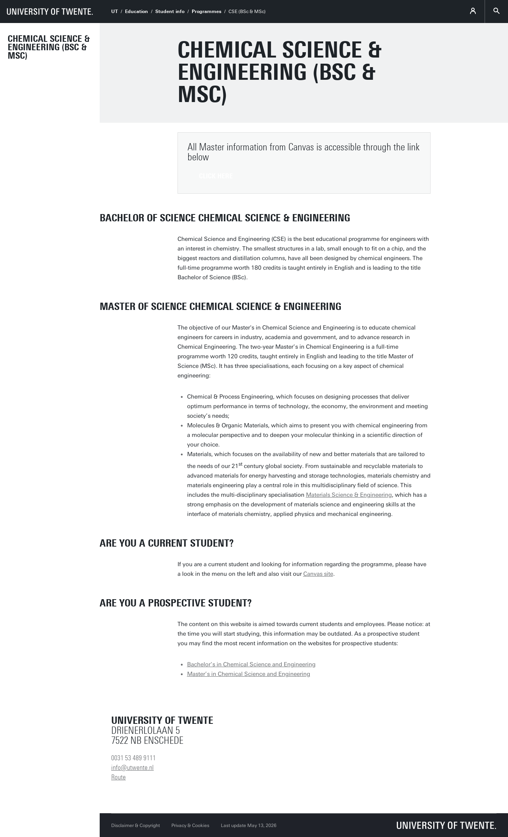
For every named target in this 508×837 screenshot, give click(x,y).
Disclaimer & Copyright (135, 825)
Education (136, 11)
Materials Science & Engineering (349, 494)
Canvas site (318, 573)
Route (118, 777)
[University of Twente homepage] (50, 11)
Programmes (206, 11)
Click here (216, 176)
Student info (169, 11)
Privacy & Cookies (190, 825)
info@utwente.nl (132, 767)
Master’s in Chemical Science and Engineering (248, 674)
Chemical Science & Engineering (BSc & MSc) (49, 47)
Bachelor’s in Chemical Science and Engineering (251, 664)
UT (114, 11)
